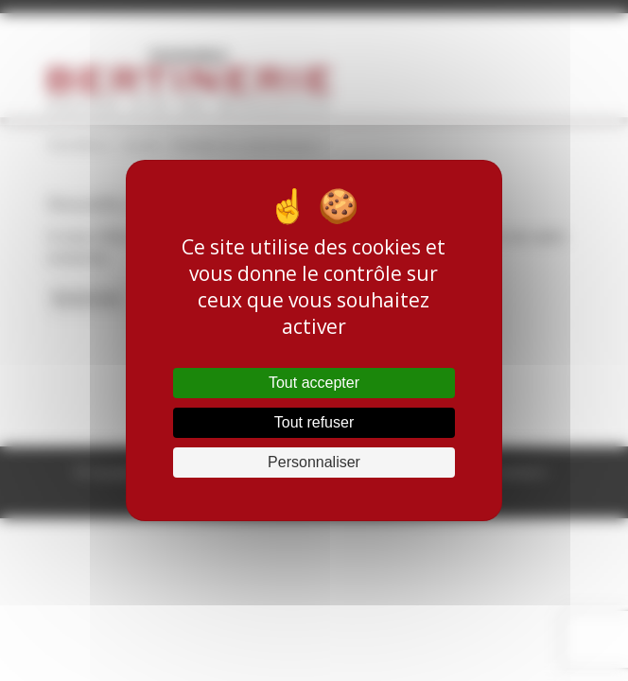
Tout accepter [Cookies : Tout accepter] (314, 383)
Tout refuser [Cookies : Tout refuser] (314, 422)
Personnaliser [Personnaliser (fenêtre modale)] (314, 462)
